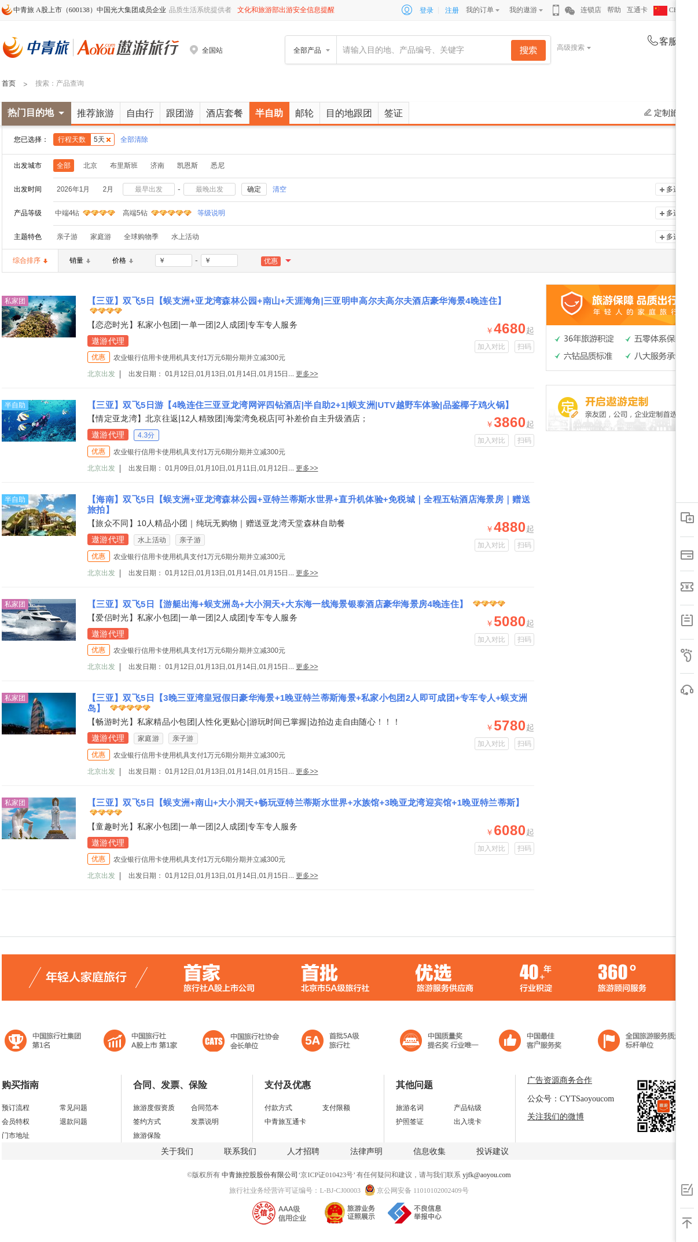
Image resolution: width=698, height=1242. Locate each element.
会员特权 (16, 1122)
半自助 (269, 113)
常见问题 (73, 1108)
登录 (427, 10)
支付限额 (336, 1108)
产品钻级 (468, 1108)
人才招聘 (303, 1151)
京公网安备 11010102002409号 (423, 1190)
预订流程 (16, 1108)
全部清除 (134, 139)
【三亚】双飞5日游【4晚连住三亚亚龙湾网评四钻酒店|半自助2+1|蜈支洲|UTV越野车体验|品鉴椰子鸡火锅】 (300, 405)
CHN (668, 10)
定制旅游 (665, 112)
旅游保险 (147, 1135)
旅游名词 (410, 1108)
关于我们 (177, 1151)
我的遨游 (523, 10)
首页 (9, 83)
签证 (393, 113)
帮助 (614, 10)
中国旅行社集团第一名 (44, 1042)
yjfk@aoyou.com (486, 1175)
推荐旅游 (95, 113)
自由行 (140, 113)
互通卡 (637, 10)
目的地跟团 (349, 113)
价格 (122, 260)
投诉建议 (492, 1151)
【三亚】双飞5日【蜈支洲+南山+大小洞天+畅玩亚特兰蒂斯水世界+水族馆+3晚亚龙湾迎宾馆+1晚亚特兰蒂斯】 (305, 802)
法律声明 (366, 1151)
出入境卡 (468, 1122)
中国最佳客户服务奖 (439, 1042)
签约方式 (147, 1122)
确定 (254, 189)
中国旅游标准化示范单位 (533, 1042)
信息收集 (429, 1151)
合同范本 (205, 1108)
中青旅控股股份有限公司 (260, 1175)
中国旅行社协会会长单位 (241, 1042)
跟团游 (180, 113)
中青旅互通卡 (285, 1122)
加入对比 (491, 347)
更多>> (307, 374)
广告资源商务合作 (559, 1080)
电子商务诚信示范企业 (335, 1042)
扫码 (524, 347)
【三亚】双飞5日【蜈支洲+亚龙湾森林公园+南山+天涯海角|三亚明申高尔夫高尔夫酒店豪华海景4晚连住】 (296, 301)
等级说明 (204, 213)
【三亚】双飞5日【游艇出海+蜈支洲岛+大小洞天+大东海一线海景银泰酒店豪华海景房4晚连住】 (279, 604)
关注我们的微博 (555, 1116)
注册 (452, 10)
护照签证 (410, 1122)
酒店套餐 (224, 113)
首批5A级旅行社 (140, 1042)
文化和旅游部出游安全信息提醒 (286, 10)
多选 (673, 189)
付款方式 (278, 1108)
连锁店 (591, 10)
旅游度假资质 (154, 1108)
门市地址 (16, 1135)
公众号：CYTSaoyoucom (570, 1098)
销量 (79, 260)
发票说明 (205, 1122)
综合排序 (30, 260)
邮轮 (304, 113)
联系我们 (240, 1151)
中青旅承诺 (639, 1042)
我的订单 (480, 10)
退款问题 (73, 1122)
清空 (279, 189)
